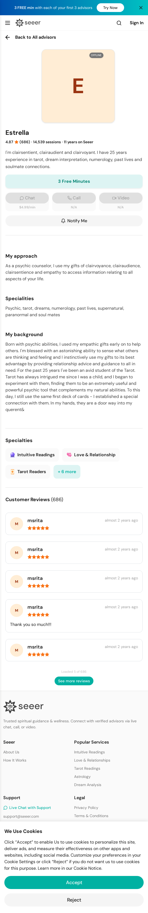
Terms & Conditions (91, 815)
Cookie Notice (87, 868)
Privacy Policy (86, 807)
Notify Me (74, 221)
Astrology (82, 776)
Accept (74, 882)
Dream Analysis (87, 784)
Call (74, 198)
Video (121, 198)
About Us (11, 752)
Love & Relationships (92, 760)
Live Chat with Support (27, 807)
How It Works (14, 760)
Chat (27, 198)
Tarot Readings (87, 768)
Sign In (137, 23)
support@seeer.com (21, 816)
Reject (74, 900)
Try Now (110, 7)
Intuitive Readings (89, 752)
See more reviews (74, 680)
